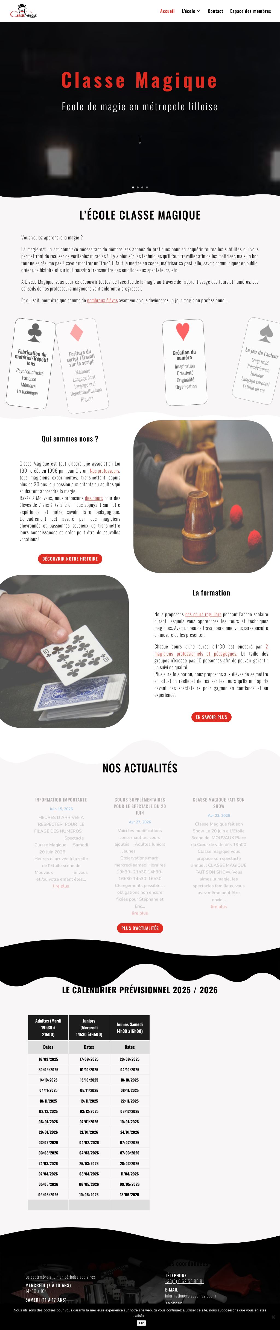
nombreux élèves (102, 300)
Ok (141, 1323)
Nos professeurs (104, 470)
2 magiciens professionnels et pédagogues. (211, 650)
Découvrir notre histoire (70, 558)
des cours (94, 497)
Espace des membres (250, 11)
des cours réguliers (203, 614)
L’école (188, 11)
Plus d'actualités (140, 928)
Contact (215, 11)
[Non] (273, 1317)
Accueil (167, 11)
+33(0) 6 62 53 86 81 (184, 1281)
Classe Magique (140, 79)
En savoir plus (211, 717)
